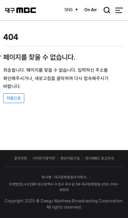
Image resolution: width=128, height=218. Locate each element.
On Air (90, 9)
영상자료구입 (70, 158)
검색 (105, 10)
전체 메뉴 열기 (119, 10)
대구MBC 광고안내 (99, 158)
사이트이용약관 (44, 158)
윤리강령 (20, 158)
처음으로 (14, 98)
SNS (68, 9)
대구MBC (20, 10)
